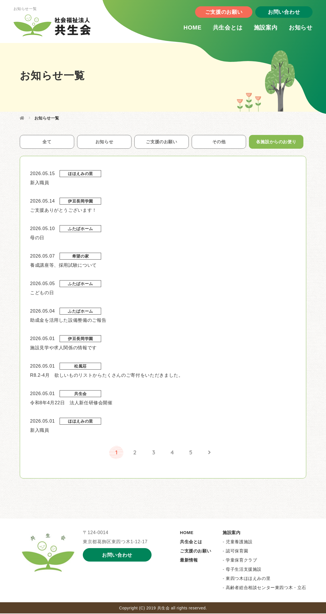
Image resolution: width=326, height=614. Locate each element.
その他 (219, 142)
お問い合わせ (280, 13)
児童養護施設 (239, 542)
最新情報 (189, 560)
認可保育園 (237, 551)
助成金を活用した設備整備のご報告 (68, 320)
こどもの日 (42, 293)
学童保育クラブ (241, 560)
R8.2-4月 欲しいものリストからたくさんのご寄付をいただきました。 (106, 375)
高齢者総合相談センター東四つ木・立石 (266, 588)
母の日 (37, 238)
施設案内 (262, 28)
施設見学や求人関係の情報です (63, 348)
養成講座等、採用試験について (63, 265)
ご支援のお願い (220, 13)
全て (47, 142)
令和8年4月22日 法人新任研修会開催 (71, 403)
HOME (189, 28)
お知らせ (297, 28)
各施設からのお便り (276, 142)
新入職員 (39, 183)
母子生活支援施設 (244, 569)
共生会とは (224, 28)
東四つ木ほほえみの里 (248, 578)
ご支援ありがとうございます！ (63, 210)
